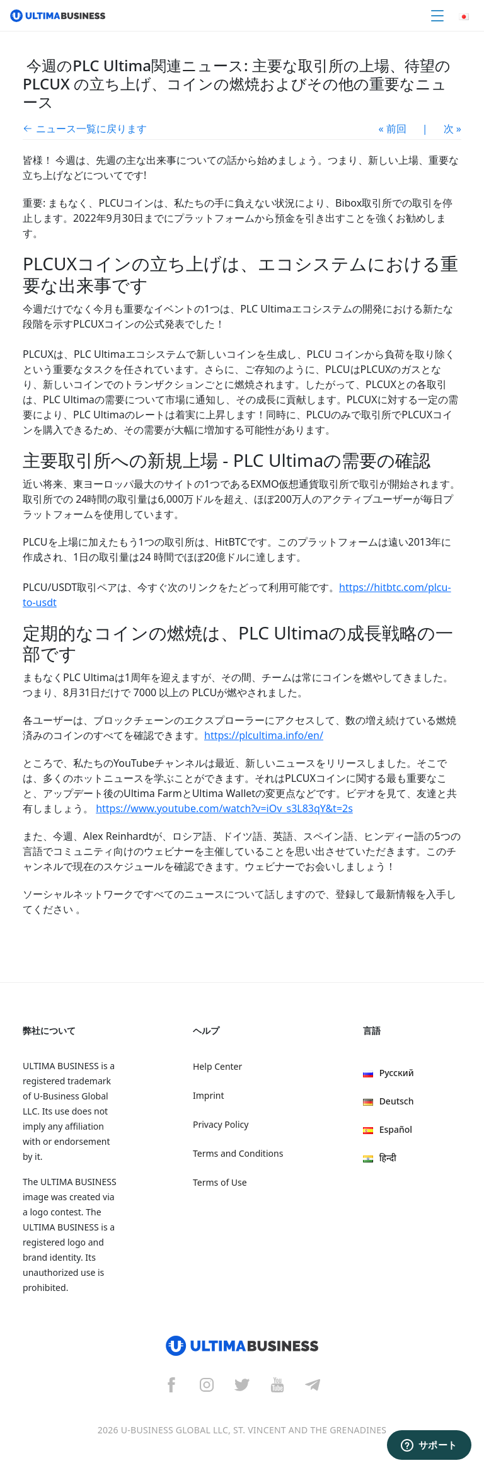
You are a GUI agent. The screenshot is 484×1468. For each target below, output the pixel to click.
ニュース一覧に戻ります (91, 128)
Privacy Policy (220, 1124)
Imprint (208, 1095)
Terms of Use (220, 1182)
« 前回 (392, 128)
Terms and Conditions (238, 1153)
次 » (452, 128)
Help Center (217, 1066)
